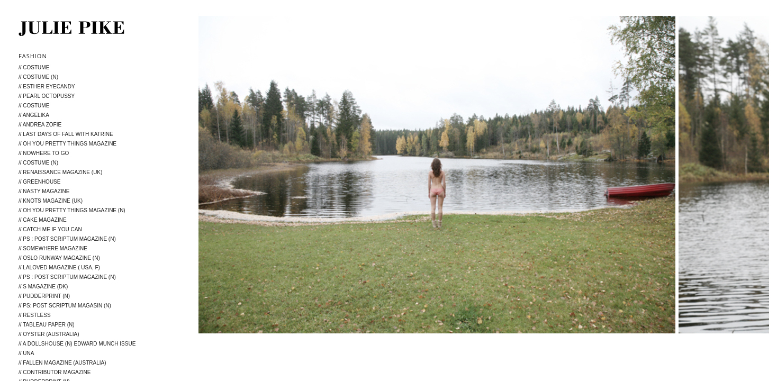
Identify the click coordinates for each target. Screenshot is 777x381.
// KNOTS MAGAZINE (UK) (51, 201)
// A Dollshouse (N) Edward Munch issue (77, 344)
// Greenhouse (39, 182)
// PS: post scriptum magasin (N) (65, 306)
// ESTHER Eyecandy (47, 86)
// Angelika (34, 115)
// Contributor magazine (55, 372)
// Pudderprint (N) (44, 296)
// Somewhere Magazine (53, 248)
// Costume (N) (38, 77)
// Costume (34, 67)
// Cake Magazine (43, 220)
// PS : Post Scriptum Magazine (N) (67, 239)
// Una (26, 353)
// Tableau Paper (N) (47, 325)
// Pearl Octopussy (47, 96)
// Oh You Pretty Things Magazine (67, 144)
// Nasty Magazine (44, 191)
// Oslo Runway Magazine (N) (59, 258)
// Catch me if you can (50, 229)
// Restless (35, 315)
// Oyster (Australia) (49, 334)
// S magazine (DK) (43, 286)
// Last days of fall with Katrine (66, 134)
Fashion (33, 56)
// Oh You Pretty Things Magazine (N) (72, 210)
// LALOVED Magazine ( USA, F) (59, 267)
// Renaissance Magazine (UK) (60, 172)
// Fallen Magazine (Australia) (62, 363)
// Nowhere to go (44, 153)
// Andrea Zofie (40, 125)
